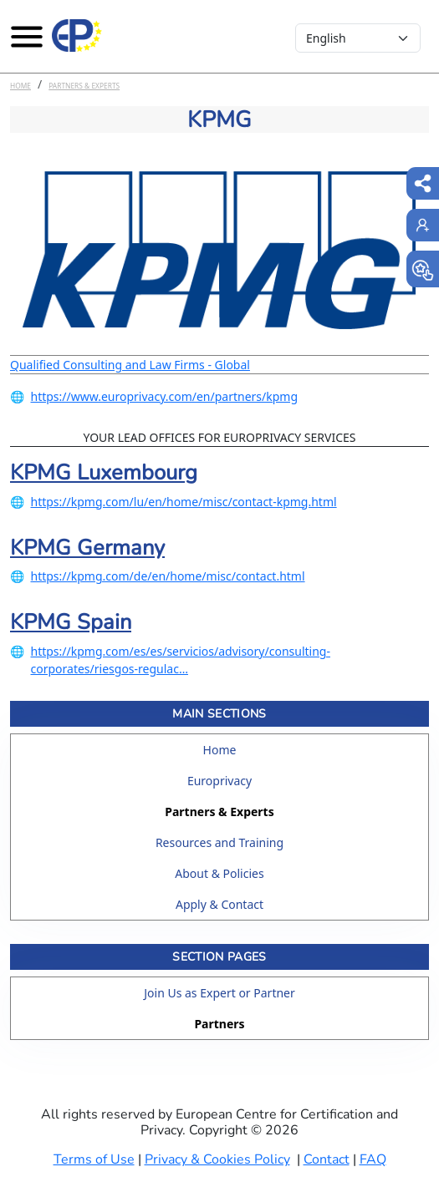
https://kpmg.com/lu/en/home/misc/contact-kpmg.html (184, 502)
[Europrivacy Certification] (77, 36)
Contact (327, 1159)
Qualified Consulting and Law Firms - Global (130, 365)
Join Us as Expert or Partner (219, 993)
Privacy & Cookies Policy (217, 1159)
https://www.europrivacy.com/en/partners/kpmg (165, 396)
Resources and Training (219, 842)
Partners (219, 1024)
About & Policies (219, 873)
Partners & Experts (84, 85)
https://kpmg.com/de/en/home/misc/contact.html (168, 576)
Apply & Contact (219, 904)
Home (20, 85)
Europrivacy (219, 781)
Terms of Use (94, 1159)
